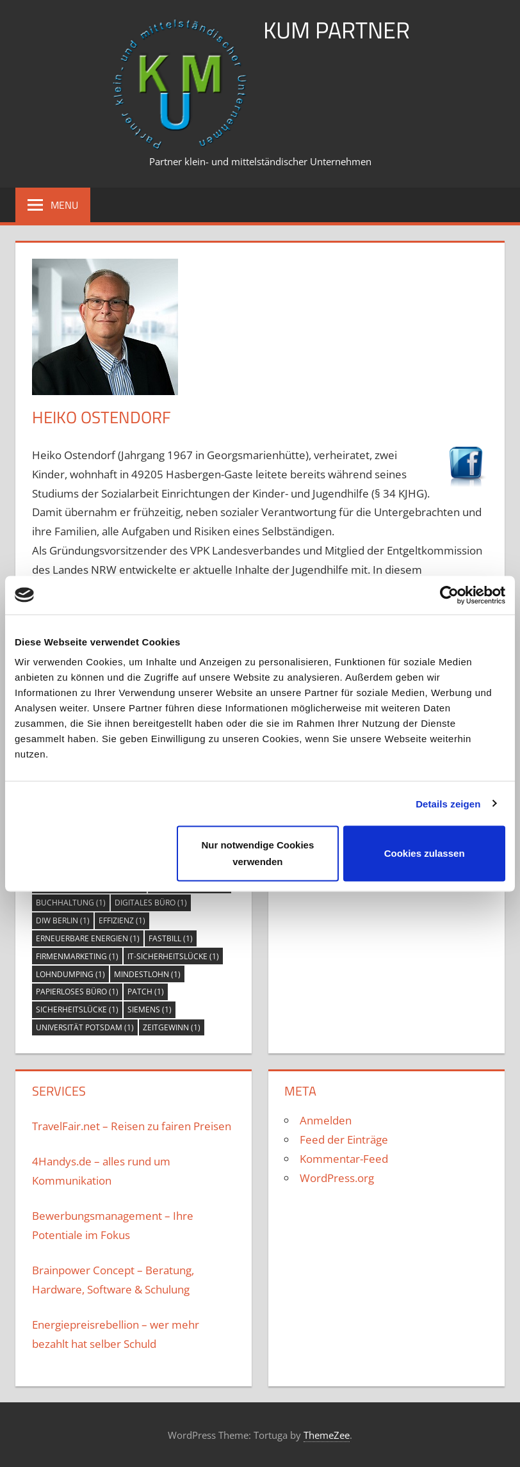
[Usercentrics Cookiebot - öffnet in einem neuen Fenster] (449, 594)
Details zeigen (448, 803)
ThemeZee (327, 1435)
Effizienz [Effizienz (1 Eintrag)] (122, 920)
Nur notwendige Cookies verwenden (257, 853)
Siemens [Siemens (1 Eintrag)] (149, 1009)
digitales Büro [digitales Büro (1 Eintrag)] (151, 902)
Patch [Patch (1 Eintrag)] (145, 991)
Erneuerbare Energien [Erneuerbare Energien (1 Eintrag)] (88, 938)
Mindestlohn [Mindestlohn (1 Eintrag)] (147, 974)
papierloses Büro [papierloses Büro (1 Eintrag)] (77, 991)
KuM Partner (336, 29)
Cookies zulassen (424, 853)
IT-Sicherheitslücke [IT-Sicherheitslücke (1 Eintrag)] (173, 956)
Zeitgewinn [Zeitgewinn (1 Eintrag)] (171, 1027)
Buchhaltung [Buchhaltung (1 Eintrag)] (71, 902)
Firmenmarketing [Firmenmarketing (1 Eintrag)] (77, 956)
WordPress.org (337, 1178)
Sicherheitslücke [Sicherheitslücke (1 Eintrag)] (77, 1009)
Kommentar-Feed (344, 1158)
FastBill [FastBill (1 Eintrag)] (171, 938)
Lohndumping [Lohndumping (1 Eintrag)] (70, 974)
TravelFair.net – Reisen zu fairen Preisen (131, 1126)
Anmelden (326, 1120)
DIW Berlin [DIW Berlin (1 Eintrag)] (63, 920)
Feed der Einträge (344, 1139)
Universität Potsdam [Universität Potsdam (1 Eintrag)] (85, 1027)
